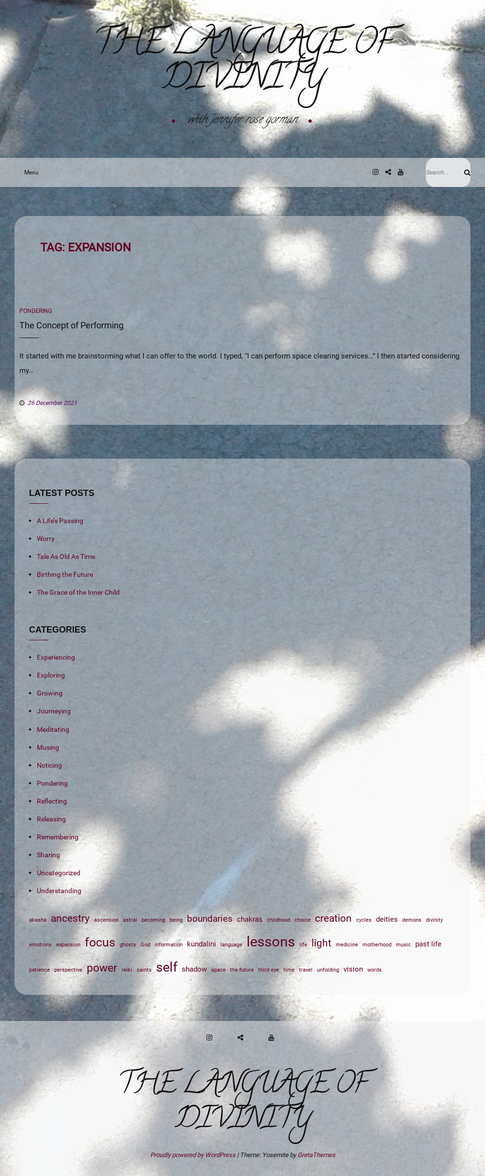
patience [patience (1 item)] (39, 970)
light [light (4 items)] (321, 943)
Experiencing (56, 657)
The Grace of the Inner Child (78, 592)
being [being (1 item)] (176, 920)
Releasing (51, 819)
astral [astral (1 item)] (130, 920)
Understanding (59, 891)
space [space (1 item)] (218, 970)
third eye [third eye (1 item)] (268, 970)
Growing (50, 693)
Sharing (48, 855)
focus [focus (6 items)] (100, 942)
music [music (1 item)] (403, 945)
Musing (48, 747)
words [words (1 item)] (374, 970)
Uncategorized (58, 873)
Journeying (54, 711)
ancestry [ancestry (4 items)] (70, 918)
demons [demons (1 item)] (412, 920)
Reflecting (52, 801)
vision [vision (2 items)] (353, 969)
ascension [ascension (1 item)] (106, 920)
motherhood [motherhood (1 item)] (376, 945)
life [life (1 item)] (303, 945)
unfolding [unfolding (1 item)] (328, 970)
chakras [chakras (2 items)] (250, 919)
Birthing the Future (65, 574)
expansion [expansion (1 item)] (68, 945)
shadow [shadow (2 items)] (194, 969)
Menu (29, 172)
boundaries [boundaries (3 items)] (210, 918)
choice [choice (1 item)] (303, 920)
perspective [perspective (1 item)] (68, 970)
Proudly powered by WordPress (193, 1155)
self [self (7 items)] (166, 967)
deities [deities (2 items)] (387, 919)
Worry (46, 538)
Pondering (35, 311)
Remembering (57, 837)
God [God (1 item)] (145, 945)
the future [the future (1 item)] (242, 970)
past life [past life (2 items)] (428, 944)
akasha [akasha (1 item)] (38, 920)
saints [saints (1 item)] (144, 970)
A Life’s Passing (60, 521)
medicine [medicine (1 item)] (347, 945)
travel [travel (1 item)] (306, 970)
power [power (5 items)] (102, 968)
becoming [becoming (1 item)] (153, 920)
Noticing (49, 765)
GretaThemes (316, 1155)
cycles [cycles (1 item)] (364, 920)
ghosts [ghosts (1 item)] (128, 945)
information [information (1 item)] (169, 945)
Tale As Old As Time (66, 556)
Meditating (53, 729)
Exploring (51, 675)
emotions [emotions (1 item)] (40, 945)
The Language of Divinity (242, 63)
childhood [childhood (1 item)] (278, 920)
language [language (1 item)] (231, 945)
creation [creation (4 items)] (333, 918)
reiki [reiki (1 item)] (127, 970)
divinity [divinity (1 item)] (434, 920)
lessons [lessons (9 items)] (271, 941)
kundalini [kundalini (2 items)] (201, 944)
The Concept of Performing (71, 325)
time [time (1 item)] (289, 970)
